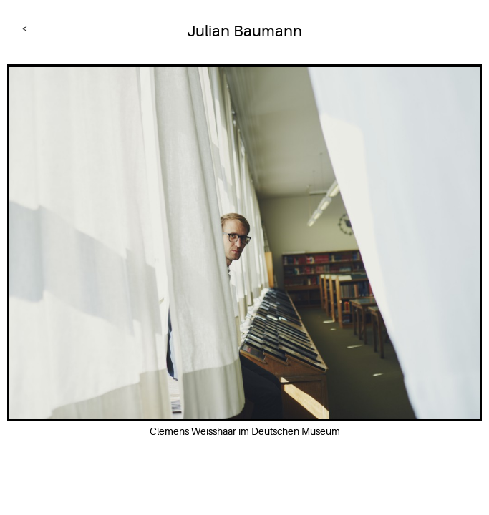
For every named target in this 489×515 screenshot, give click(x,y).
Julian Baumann (244, 31)
